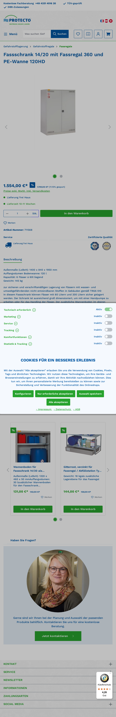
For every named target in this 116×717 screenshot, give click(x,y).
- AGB (76, 409)
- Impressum (44, 409)
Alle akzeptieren (58, 402)
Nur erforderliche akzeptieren (55, 393)
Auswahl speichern (90, 393)
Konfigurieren (23, 393)
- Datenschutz (63, 409)
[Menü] (110, 674)
